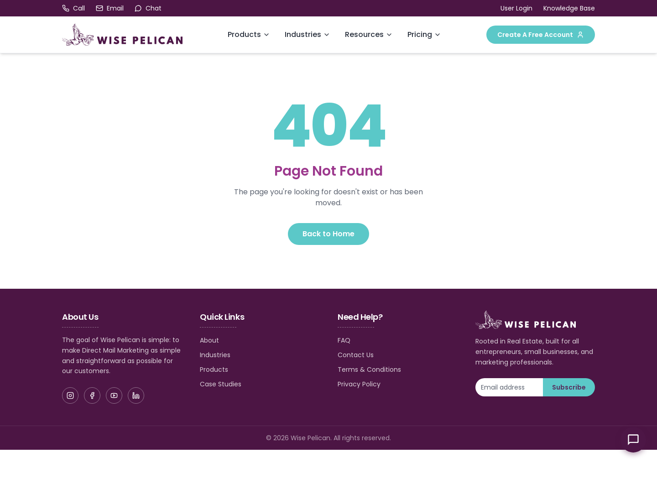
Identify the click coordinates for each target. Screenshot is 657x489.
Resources (364, 34)
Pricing (419, 34)
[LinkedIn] (136, 395)
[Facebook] (92, 395)
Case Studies (220, 384)
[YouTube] (114, 395)
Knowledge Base (569, 8)
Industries (303, 34)
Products (244, 34)
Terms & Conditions (369, 369)
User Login (516, 8)
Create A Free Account (540, 34)
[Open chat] (148, 8)
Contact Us (356, 354)
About (209, 340)
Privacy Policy (359, 384)
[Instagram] (70, 395)
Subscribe (569, 387)
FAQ (344, 340)
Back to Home (328, 234)
